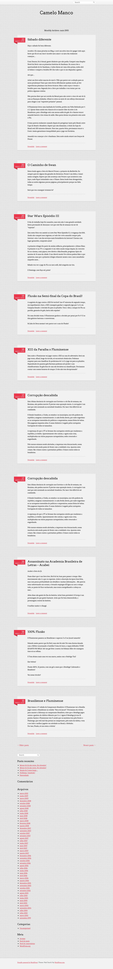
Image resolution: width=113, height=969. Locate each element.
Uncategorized (25, 928)
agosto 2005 (24, 893)
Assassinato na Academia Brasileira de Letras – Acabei (55, 563)
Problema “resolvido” (27, 773)
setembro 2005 (25, 891)
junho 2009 (24, 796)
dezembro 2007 (25, 828)
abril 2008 (23, 818)
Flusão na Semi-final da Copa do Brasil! (55, 296)
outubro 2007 (25, 833)
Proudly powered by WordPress (27, 962)
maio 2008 (23, 816)
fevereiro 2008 (25, 823)
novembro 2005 (25, 886)
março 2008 (24, 821)
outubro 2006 (25, 861)
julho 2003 (24, 913)
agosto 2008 (24, 808)
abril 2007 (23, 848)
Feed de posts (24, 941)
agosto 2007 (24, 838)
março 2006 (24, 878)
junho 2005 (24, 898)
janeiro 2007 (24, 853)
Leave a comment (41, 146)
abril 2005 (23, 903)
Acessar (22, 939)
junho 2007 (24, 843)
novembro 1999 (25, 918)
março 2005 (24, 906)
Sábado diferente (39, 39)
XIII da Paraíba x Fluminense (48, 349)
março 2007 (24, 851)
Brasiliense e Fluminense (45, 700)
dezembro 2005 (25, 883)
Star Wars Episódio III (43, 216)
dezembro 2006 (25, 856)
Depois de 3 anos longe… (29, 770)
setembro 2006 (25, 863)
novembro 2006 (25, 858)
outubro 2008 (25, 803)
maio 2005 (23, 901)
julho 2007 (24, 841)
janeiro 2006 (24, 881)
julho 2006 (24, 868)
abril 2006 (23, 876)
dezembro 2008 (25, 801)
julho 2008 (24, 811)
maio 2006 (23, 873)
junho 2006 (24, 871)
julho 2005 (24, 896)
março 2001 (24, 916)
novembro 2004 (25, 908)
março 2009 (24, 798)
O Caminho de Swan (42, 165)
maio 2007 (23, 846)
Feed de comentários (27, 944)
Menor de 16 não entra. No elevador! (33, 765)
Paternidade (24, 775)
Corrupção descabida (43, 395)
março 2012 (24, 793)
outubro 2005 (25, 888)
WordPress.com (60, 962)
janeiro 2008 (24, 826)
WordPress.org (25, 946)
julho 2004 (24, 911)
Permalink (31, 146)
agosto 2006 (24, 866)
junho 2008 (24, 813)
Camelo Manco (56, 12)
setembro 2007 (25, 836)
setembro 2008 (25, 806)
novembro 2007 (25, 831)
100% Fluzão (36, 631)
